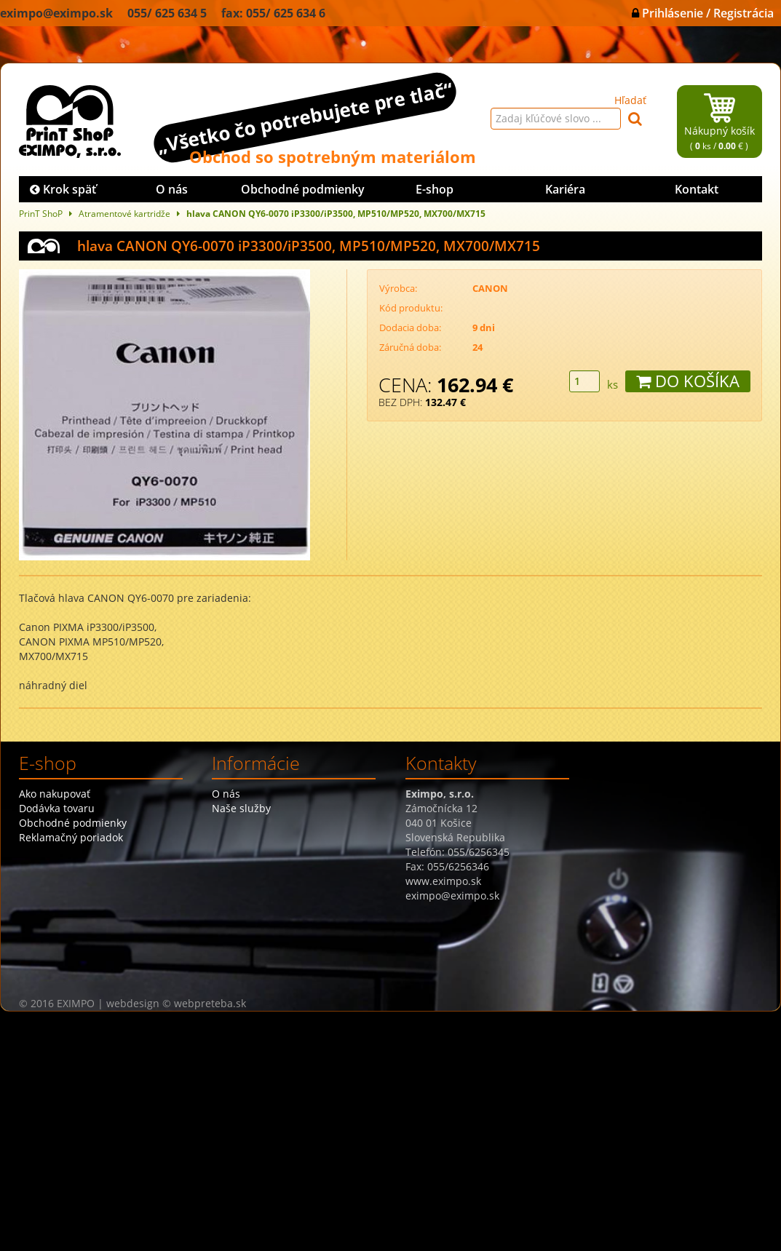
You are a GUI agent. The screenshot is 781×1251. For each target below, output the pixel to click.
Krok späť (63, 189)
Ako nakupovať (54, 794)
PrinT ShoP (41, 213)
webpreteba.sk (210, 1003)
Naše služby (241, 808)
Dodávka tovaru (57, 808)
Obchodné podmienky (303, 189)
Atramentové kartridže (124, 213)
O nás (172, 189)
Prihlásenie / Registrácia (703, 13)
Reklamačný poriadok (71, 837)
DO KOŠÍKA (688, 381)
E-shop (434, 189)
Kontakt (696, 189)
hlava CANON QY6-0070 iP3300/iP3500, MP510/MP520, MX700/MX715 (335, 213)
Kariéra (565, 189)
